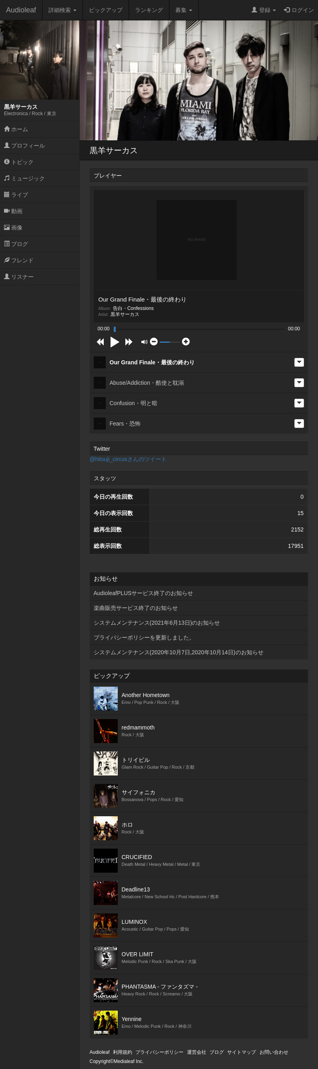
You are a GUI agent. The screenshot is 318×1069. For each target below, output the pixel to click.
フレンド (19, 260)
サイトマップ (241, 1052)
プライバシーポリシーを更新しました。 (144, 637)
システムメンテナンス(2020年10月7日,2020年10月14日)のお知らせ (179, 652)
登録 (264, 10)
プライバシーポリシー (159, 1052)
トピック (19, 162)
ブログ (16, 244)
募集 (183, 10)
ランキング (149, 10)
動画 (13, 211)
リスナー (19, 277)
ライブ (16, 195)
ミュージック (24, 178)
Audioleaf (21, 10)
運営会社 (196, 1052)
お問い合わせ (274, 1052)
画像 (13, 227)
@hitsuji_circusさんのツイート (128, 459)
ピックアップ (106, 10)
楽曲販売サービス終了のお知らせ (136, 608)
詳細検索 (62, 10)
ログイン (299, 10)
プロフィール (24, 145)
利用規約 (122, 1052)
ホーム (16, 129)
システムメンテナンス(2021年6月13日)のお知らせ (157, 622)
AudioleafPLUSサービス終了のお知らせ (143, 593)
